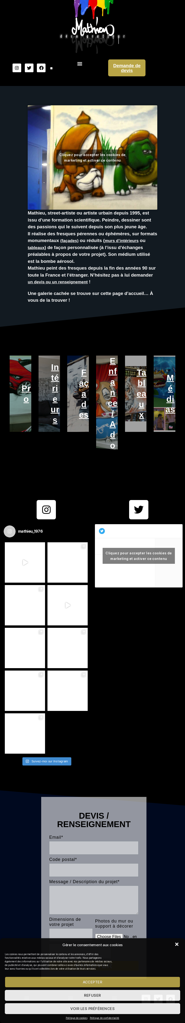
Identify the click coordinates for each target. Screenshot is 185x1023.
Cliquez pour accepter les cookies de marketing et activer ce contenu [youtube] (92, 157)
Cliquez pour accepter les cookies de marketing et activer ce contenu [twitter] (139, 566)
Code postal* (63, 869)
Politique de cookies (76, 1017)
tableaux (37, 247)
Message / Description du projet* (84, 892)
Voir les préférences (92, 1008)
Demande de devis (127, 68)
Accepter (92, 982)
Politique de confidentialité (104, 1017)
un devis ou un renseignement (61, 281)
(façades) (70, 240)
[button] (177, 945)
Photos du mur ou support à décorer (114, 934)
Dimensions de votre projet (65, 932)
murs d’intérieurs (125, 240)
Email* (56, 847)
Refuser (92, 995)
